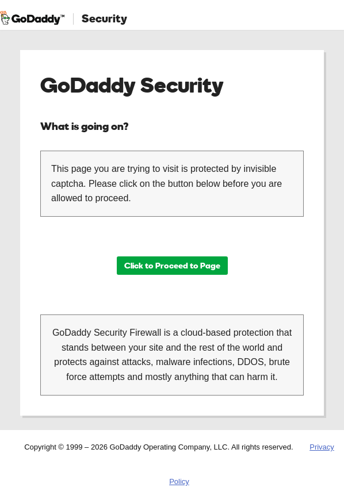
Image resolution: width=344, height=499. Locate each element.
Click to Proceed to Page (172, 265)
